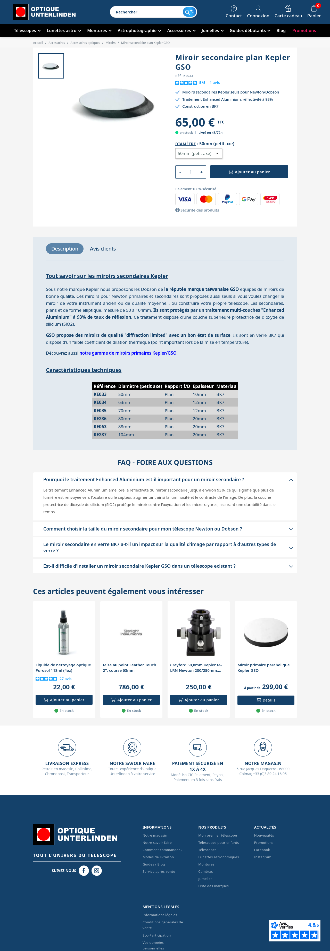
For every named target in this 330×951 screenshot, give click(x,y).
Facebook (262, 849)
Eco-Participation (157, 935)
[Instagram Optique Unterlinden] (97, 871)
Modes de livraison (158, 857)
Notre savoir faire (157, 842)
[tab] (65, 248)
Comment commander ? (163, 849)
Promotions (264, 842)
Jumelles (205, 878)
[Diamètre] (198, 153)
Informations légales (160, 915)
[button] (165, 479)
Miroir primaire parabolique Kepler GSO (263, 667)
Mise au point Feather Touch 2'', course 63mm (129, 667)
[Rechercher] (146, 12)
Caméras (205, 871)
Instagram (262, 857)
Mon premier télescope (217, 835)
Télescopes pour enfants (218, 842)
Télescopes (207, 849)
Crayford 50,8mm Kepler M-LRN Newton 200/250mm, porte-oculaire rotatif (196, 667)
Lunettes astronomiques (218, 857)
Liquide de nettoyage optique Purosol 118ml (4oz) (63, 667)
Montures (206, 864)
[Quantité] (191, 172)
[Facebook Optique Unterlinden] (84, 871)
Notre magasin (155, 835)
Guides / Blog (154, 864)
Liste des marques (213, 886)
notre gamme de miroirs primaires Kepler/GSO (128, 353)
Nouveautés (264, 835)
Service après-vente (159, 871)
